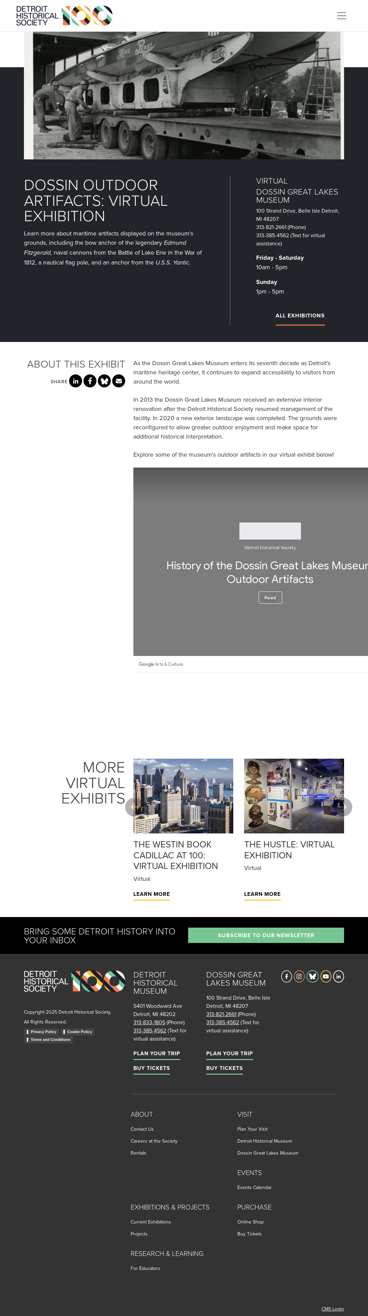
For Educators (145, 1268)
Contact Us (142, 1129)
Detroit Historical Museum (264, 1141)
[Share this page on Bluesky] (104, 380)
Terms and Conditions (50, 1040)
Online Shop (250, 1221)
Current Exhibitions (151, 1221)
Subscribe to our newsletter (266, 935)
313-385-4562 (272, 235)
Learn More (151, 894)
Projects (139, 1233)
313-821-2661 (271, 227)
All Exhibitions (300, 315)
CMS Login (332, 1308)
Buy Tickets (151, 1068)
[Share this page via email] (118, 380)
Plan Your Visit (252, 1129)
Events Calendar (254, 1187)
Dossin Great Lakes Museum (267, 1152)
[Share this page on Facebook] (89, 380)
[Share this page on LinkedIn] (75, 380)
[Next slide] (342, 807)
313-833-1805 (149, 1022)
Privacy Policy (43, 1032)
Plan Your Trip (156, 1053)
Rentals (138, 1152)
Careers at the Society (154, 1141)
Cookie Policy (79, 1032)
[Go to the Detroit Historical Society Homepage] (67, 15)
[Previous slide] (134, 807)
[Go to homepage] (74, 988)
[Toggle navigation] (342, 16)
